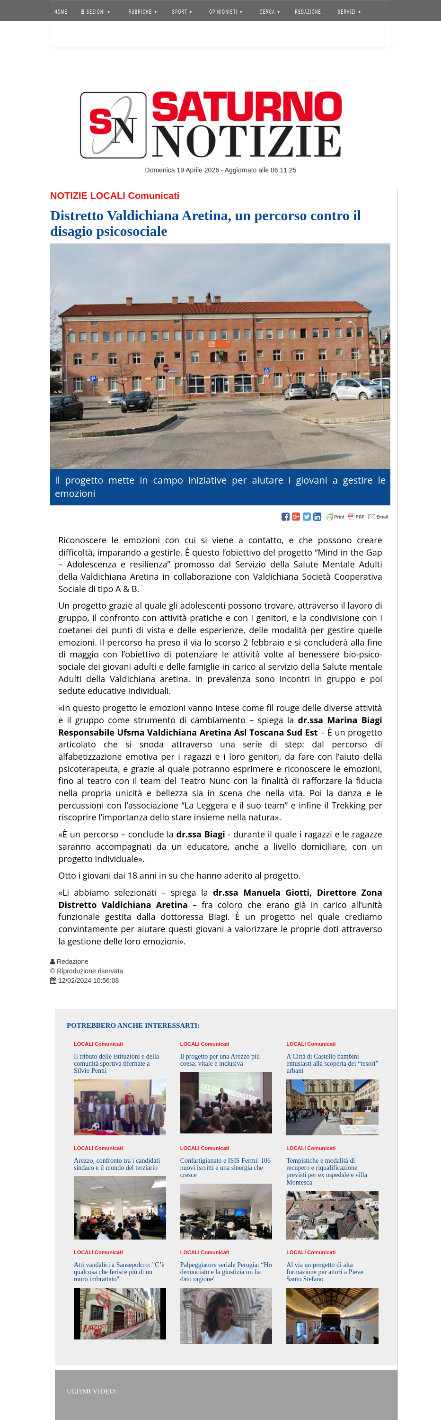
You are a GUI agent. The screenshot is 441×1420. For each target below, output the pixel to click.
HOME (61, 12)
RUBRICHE (142, 12)
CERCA (270, 12)
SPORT (182, 12)
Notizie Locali (87, 195)
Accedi (68, 35)
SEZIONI (95, 12)
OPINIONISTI (226, 12)
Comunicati (153, 195)
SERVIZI (349, 12)
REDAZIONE (308, 12)
